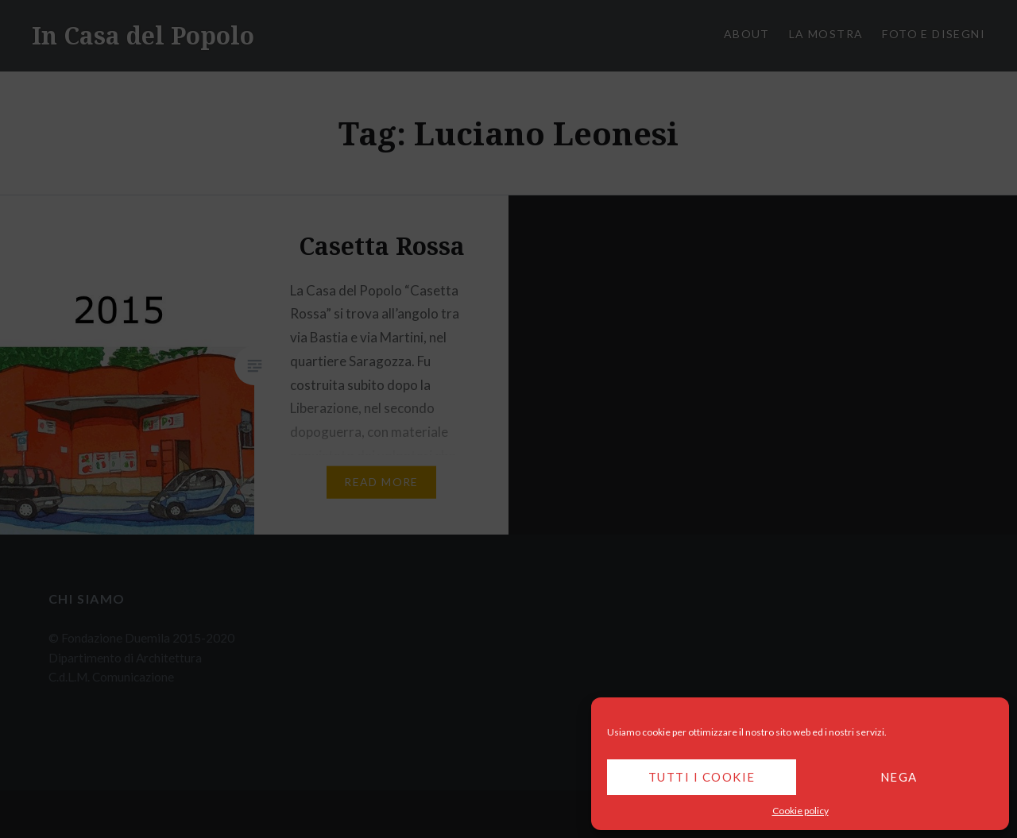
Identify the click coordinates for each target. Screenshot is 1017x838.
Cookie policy (800, 811)
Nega (899, 777)
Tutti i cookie (702, 777)
